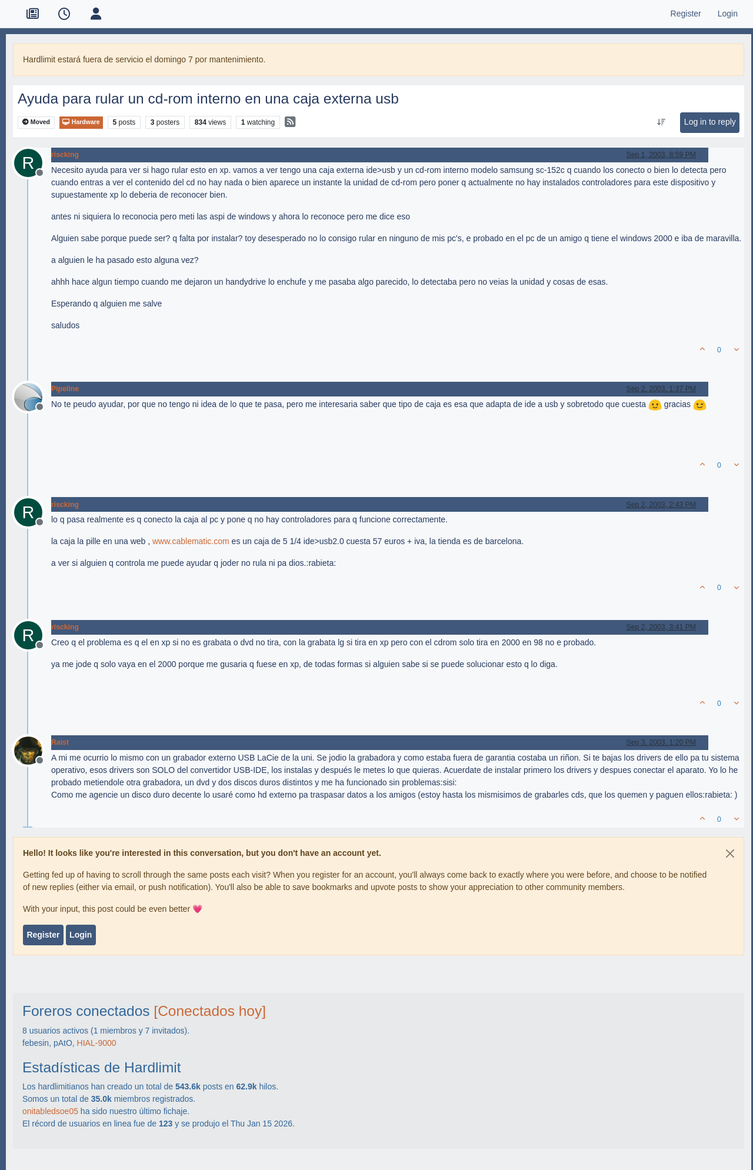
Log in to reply (710, 121)
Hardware (81, 122)
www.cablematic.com (190, 541)
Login (80, 934)
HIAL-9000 (96, 1043)
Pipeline (65, 389)
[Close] (730, 853)
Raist (60, 742)
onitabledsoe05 (50, 1111)
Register (42, 934)
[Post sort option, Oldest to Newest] (661, 122)
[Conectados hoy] (210, 1011)
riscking (65, 155)
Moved (36, 122)
